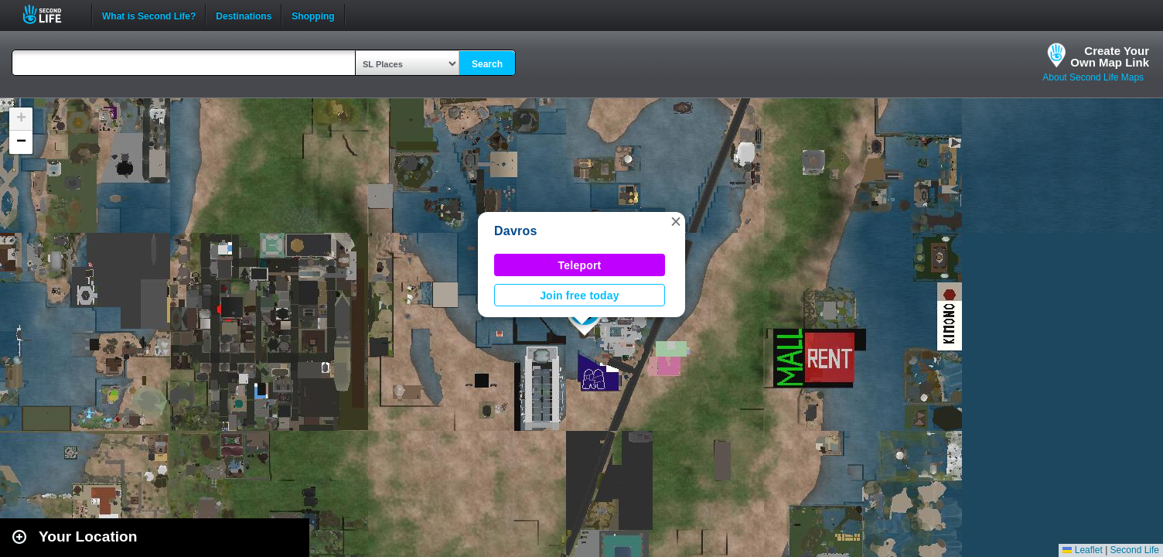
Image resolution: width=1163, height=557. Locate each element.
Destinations (243, 15)
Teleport (580, 265)
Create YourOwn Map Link (1109, 56)
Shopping (313, 15)
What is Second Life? (149, 15)
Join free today (579, 295)
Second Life (51, 14)
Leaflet (1082, 550)
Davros (515, 230)
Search (487, 64)
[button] (676, 221)
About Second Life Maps (1093, 77)
